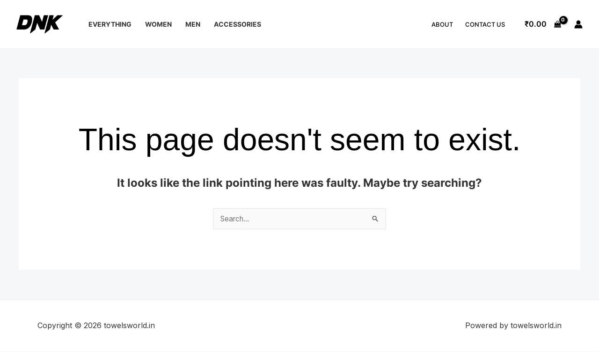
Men (192, 24)
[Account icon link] (578, 24)
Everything (109, 24)
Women (158, 24)
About (442, 24)
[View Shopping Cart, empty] (542, 24)
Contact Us (485, 24)
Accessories (237, 24)
